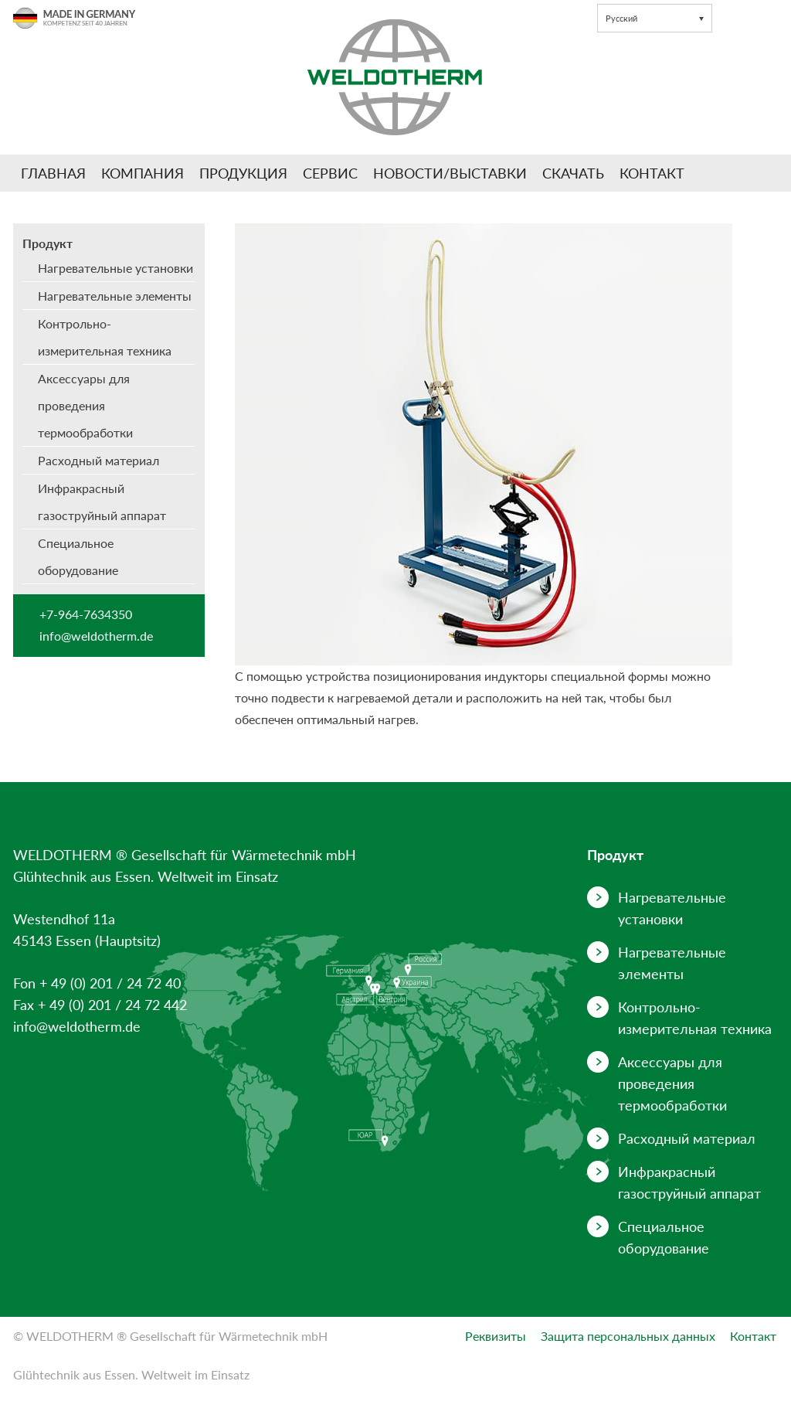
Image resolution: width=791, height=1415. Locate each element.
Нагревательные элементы (115, 295)
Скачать (573, 173)
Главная (53, 173)
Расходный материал (98, 460)
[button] (654, 18)
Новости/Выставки (450, 173)
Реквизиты (495, 1335)
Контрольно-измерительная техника (104, 337)
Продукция (243, 173)
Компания (142, 173)
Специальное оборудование (78, 556)
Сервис (330, 173)
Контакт (652, 173)
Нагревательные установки (115, 267)
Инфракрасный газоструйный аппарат (102, 501)
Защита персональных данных (628, 1335)
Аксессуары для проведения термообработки (85, 405)
